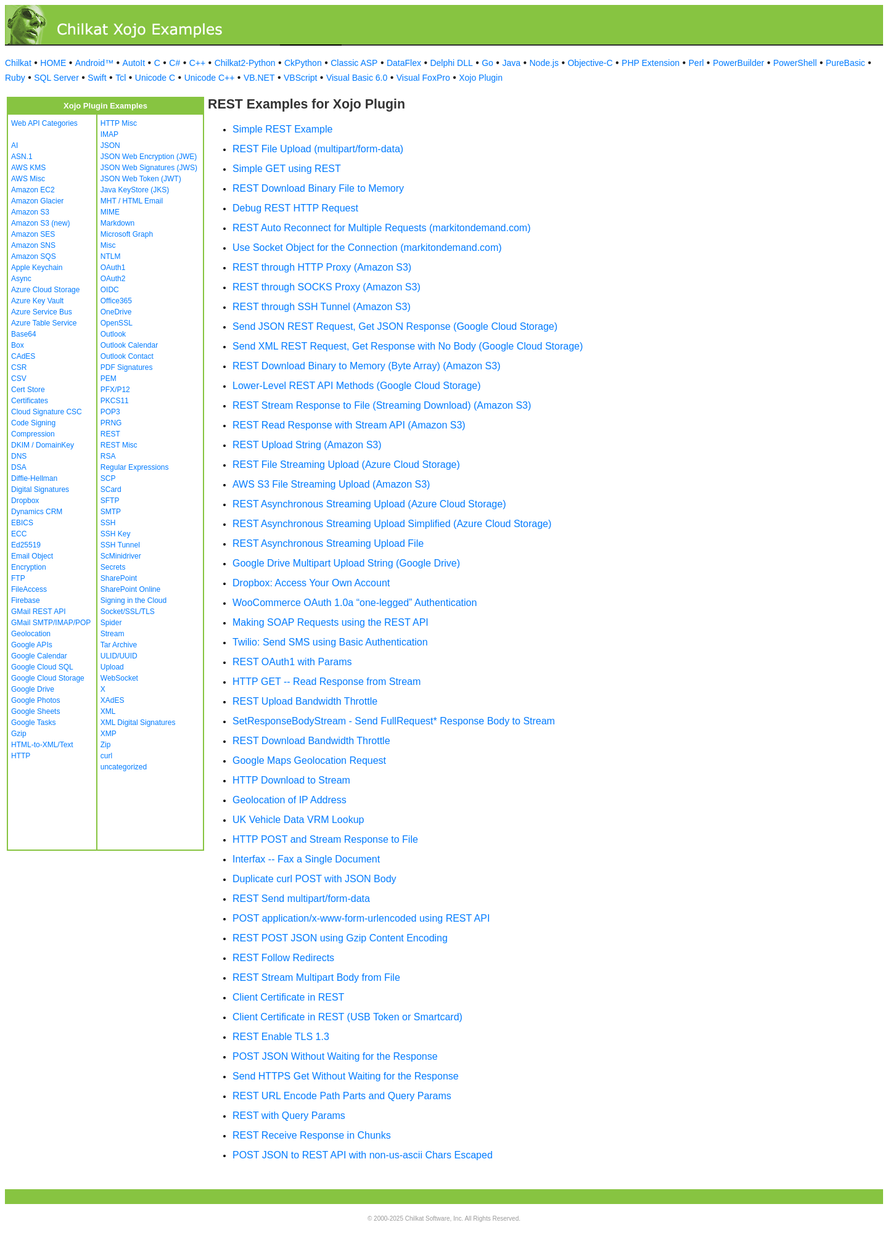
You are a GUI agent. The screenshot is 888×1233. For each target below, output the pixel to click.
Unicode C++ (209, 78)
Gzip (19, 733)
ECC (19, 534)
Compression (33, 434)
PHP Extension (651, 63)
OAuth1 (113, 267)
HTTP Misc (119, 123)
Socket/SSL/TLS (128, 611)
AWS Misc (28, 178)
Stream (113, 633)
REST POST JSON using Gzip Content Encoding (340, 938)
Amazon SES (33, 234)
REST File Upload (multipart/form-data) (317, 149)
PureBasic (845, 63)
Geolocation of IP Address (289, 800)
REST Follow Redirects (283, 957)
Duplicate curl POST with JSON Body (314, 879)
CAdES (23, 356)
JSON (110, 145)
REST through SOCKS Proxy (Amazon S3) (326, 287)
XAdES (113, 700)
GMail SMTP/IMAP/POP (51, 622)
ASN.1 (22, 156)
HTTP (20, 756)
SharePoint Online (130, 589)
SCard (111, 489)
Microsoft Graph (127, 234)
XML (108, 711)
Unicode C (155, 78)
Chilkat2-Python (245, 63)
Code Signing (33, 423)
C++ (197, 63)
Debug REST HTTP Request (295, 208)
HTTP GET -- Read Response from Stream (326, 681)
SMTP (111, 511)
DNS (19, 456)
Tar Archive (119, 645)
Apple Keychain (36, 267)
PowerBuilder (738, 63)
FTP (18, 578)
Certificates (29, 400)
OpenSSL (117, 323)
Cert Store (28, 389)
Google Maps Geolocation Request (309, 760)
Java (511, 63)
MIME (110, 212)
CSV (19, 378)
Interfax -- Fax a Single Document (306, 859)
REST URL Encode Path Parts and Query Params (341, 1096)
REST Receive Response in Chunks (311, 1135)
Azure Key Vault (37, 301)
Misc (108, 245)
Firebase (25, 600)
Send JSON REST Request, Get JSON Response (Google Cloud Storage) (394, 326)
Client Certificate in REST (288, 997)
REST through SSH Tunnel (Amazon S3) (321, 306)
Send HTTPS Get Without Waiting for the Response (345, 1076)
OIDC (110, 289)
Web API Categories (44, 123)
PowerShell (795, 63)
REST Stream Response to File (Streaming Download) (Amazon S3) (381, 405)
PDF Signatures (127, 367)
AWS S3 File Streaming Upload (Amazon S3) (331, 484)
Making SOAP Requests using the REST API (330, 622)
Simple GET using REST (286, 168)
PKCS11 (115, 400)
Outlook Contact (127, 356)
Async (21, 278)
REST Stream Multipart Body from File (316, 977)
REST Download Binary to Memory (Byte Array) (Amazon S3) (366, 366)
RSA (108, 456)
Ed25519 (26, 545)
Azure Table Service (44, 323)
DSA (19, 467)
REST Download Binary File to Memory (318, 188)
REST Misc (119, 445)
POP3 (110, 412)
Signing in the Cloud (133, 600)
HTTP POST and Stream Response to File (325, 839)
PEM (109, 378)
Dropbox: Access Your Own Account (311, 583)
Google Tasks (33, 722)
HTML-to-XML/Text (42, 744)
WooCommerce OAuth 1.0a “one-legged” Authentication (354, 602)
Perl (696, 63)
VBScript (300, 78)
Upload (112, 667)
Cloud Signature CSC (46, 412)
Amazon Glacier (37, 201)
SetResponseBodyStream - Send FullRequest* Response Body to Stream (393, 721)
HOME (53, 63)
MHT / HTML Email (132, 201)
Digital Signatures (40, 489)
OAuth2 (113, 278)
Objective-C (589, 63)
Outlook (113, 334)
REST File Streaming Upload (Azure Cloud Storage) (346, 464)
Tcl (120, 78)
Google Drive (32, 689)
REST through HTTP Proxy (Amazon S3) (321, 267)
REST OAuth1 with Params (292, 662)
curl (106, 756)
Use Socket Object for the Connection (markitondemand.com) (367, 247)
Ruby (15, 78)
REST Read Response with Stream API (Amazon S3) (349, 425)
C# (174, 63)
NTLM (111, 256)
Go (487, 63)
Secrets (113, 567)
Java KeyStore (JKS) (135, 190)
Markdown (117, 223)
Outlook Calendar (129, 345)
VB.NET (259, 78)
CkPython (303, 63)
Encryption (28, 567)
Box (17, 345)
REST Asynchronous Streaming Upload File (328, 543)
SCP (108, 478)
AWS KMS (28, 167)
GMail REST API (38, 611)
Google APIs (31, 645)
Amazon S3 (30, 212)
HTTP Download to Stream (291, 780)
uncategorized (124, 767)
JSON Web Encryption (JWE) (149, 156)
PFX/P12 (115, 389)
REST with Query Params (288, 1115)
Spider (111, 622)
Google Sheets (35, 711)
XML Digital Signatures (138, 722)
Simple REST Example (282, 129)
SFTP (110, 500)
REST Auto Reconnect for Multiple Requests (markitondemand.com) (381, 228)
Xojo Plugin (481, 78)
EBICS (22, 522)
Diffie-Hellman (34, 478)
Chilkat (18, 63)
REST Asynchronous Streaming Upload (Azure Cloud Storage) (369, 504)
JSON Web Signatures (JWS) (149, 167)
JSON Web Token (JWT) (141, 178)
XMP (109, 733)
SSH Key (116, 534)
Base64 (23, 334)
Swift (97, 78)
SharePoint (119, 578)
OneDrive (116, 312)
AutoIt (134, 63)
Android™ (94, 63)
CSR (19, 367)
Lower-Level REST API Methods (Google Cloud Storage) (356, 385)
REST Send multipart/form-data (301, 898)
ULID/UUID (119, 656)
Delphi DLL (451, 63)
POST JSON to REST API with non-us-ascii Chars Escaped (362, 1155)
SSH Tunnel (120, 545)
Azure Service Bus (41, 312)
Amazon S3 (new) (40, 223)
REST (110, 434)
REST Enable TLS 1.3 (280, 1036)
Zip (106, 744)
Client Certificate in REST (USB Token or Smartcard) (347, 1017)
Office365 (116, 301)
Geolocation (31, 633)
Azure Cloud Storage (45, 289)
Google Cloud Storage (47, 678)
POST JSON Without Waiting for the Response (335, 1056)
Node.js (544, 63)
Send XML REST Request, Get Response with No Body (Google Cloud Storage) (407, 346)
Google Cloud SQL (42, 667)
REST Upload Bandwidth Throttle (304, 701)
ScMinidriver (121, 556)
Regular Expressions (135, 467)
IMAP (109, 134)
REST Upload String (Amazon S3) (307, 445)
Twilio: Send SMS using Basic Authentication (330, 642)
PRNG (111, 423)
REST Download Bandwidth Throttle (311, 740)
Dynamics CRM (36, 511)
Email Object (32, 556)
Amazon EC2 (33, 190)
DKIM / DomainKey (42, 445)
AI (14, 145)
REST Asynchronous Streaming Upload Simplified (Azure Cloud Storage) (391, 523)
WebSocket (119, 678)
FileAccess (29, 589)
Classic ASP (354, 63)
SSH (108, 522)
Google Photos (35, 700)
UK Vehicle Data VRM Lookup (298, 819)
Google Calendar (39, 656)
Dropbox (25, 500)
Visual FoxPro (423, 78)
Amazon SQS (33, 256)
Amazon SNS (33, 245)
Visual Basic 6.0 (356, 78)
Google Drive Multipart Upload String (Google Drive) (346, 563)
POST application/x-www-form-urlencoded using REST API (361, 918)
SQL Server (56, 78)
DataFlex (404, 63)
